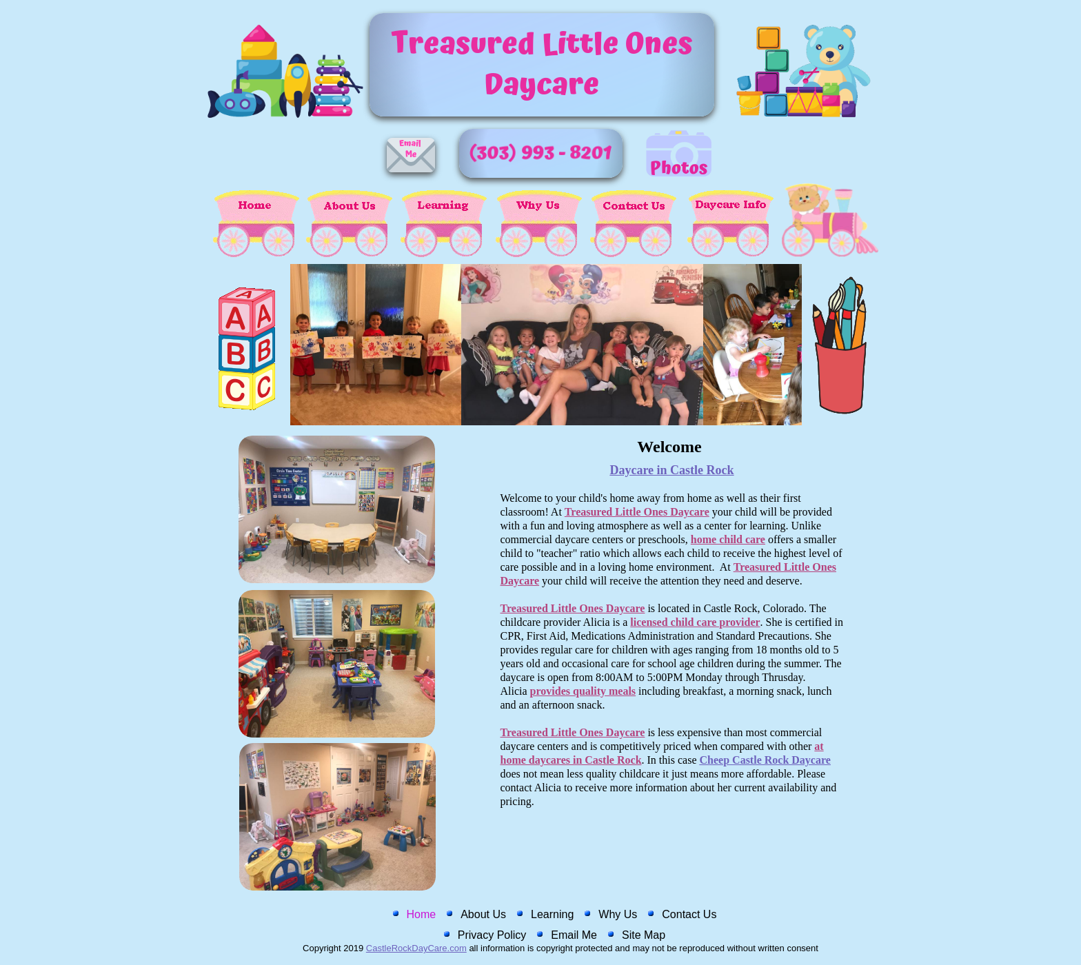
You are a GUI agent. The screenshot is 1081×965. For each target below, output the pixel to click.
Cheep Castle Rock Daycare (765, 760)
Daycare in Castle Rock (671, 470)
